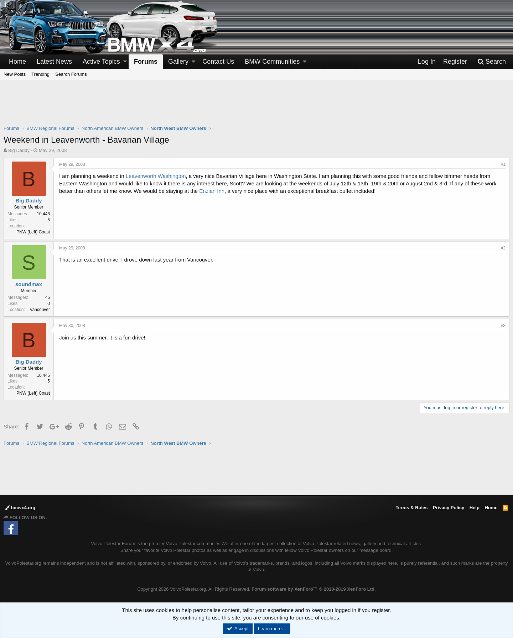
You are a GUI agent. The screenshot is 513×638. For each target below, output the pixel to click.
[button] (125, 61)
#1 (503, 164)
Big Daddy (19, 150)
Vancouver (40, 309)
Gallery (178, 61)
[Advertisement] (256, 107)
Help (475, 507)
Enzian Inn (211, 191)
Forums (145, 61)
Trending (40, 74)
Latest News (54, 61)
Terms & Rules (411, 507)
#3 (503, 325)
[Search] (491, 61)
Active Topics (101, 61)
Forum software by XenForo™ (313, 589)
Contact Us (218, 61)
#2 (503, 248)
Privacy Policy (448, 507)
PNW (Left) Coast (33, 232)
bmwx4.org (20, 507)
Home (17, 61)
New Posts (15, 74)
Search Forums (71, 74)
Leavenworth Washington (156, 176)
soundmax (28, 284)
